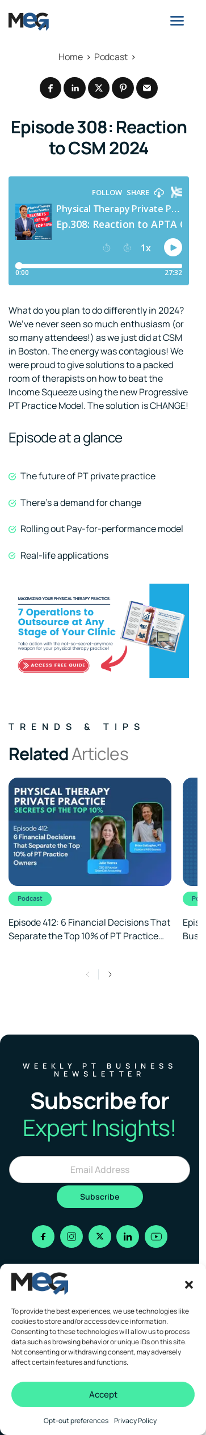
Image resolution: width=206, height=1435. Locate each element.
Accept (103, 1394)
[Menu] (177, 20)
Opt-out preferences (76, 1420)
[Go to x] (100, 1236)
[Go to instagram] (71, 1236)
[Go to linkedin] (127, 1236)
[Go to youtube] (156, 1236)
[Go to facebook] (43, 1236)
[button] (189, 1283)
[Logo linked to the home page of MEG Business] (28, 21)
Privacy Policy (135, 1420)
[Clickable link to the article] (90, 860)
